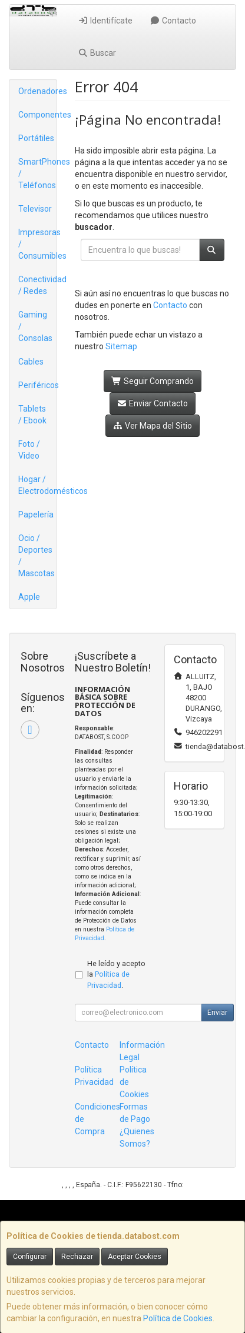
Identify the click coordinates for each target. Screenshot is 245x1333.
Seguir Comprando (152, 381)
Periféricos (37, 385)
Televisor (35, 208)
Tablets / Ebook (32, 414)
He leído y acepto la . (116, 974)
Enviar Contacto (152, 403)
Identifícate (105, 20)
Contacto (173, 20)
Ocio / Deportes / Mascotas (36, 555)
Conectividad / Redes (37, 285)
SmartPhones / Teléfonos (37, 173)
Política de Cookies (178, 1318)
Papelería (36, 514)
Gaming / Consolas (35, 326)
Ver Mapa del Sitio (153, 425)
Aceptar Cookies (134, 1256)
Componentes (37, 114)
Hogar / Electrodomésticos (37, 485)
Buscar (97, 53)
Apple (29, 597)
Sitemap (121, 346)
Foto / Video (29, 449)
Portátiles (36, 138)
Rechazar (77, 1256)
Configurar (30, 1256)
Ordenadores (37, 91)
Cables (31, 361)
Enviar (217, 1012)
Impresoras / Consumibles (37, 244)
